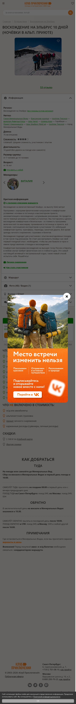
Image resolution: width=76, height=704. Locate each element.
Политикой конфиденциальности (46, 697)
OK (38, 701)
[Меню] (3, 3)
